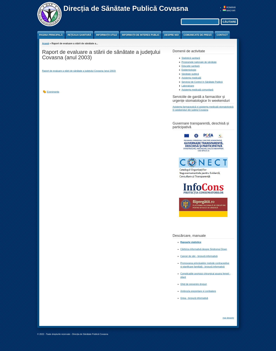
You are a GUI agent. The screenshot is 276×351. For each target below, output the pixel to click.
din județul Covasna (198, 110)
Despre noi (171, 35)
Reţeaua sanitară (79, 35)
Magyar (229, 10)
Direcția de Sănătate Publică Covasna (126, 8)
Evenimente (53, 92)
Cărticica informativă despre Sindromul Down (203, 249)
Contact (222, 35)
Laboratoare (188, 85)
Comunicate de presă (198, 35)
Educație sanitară (191, 66)
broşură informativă (215, 266)
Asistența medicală (191, 78)
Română (229, 7)
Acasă (45, 43)
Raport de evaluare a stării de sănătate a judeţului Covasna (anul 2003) (79, 71)
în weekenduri (180, 110)
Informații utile (106, 35)
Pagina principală (51, 35)
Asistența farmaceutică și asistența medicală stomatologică (203, 106)
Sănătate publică (190, 74)
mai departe (228, 318)
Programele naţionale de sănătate (199, 62)
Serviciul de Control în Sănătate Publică (202, 82)
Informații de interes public (140, 35)
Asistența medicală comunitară (197, 89)
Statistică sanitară (191, 58)
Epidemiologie (189, 70)
